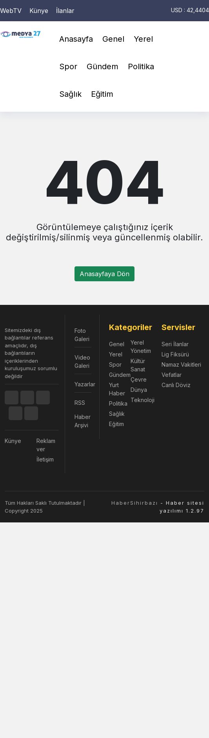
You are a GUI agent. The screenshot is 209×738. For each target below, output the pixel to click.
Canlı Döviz (176, 385)
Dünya (139, 389)
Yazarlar (83, 384)
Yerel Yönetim (141, 346)
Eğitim (102, 94)
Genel (113, 39)
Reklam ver (45, 444)
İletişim (45, 459)
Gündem (102, 66)
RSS (80, 402)
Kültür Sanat (138, 365)
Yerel (143, 39)
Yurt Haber (117, 389)
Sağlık (70, 94)
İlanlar (65, 11)
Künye (38, 11)
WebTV (11, 11)
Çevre (139, 379)
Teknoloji (141, 400)
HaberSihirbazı (134, 503)
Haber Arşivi (83, 420)
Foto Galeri (82, 334)
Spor (68, 66)
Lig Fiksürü (175, 354)
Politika (141, 66)
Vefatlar (172, 374)
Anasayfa (76, 39)
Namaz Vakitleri (181, 364)
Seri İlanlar (175, 344)
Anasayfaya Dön (104, 274)
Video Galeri (82, 361)
